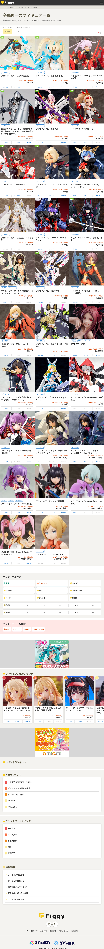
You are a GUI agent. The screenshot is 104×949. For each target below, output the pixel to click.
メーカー (8, 598)
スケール (87, 341)
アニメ (80, 341)
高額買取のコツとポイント (19, 887)
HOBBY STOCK (38, 629)
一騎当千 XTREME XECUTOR (20, 782)
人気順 (16, 31)
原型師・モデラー (24, 7)
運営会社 (53, 931)
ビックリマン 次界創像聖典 (19, 788)
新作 (6, 583)
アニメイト (17, 87)
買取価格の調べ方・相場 (18, 893)
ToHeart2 (12, 800)
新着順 (7, 31)
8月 (76, 605)
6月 (44, 605)
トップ (5, 7)
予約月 (7, 605)
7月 (60, 605)
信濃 (9, 847)
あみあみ (5, 87)
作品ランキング (12, 774)
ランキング (42, 583)
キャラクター (76, 590)
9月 (93, 605)
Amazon (98, 87)
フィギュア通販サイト (17, 874)
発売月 (7, 612)
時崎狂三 (11, 853)
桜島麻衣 (11, 828)
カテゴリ (74, 583)
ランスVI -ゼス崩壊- (16, 794)
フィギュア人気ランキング (18, 673)
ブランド (41, 598)
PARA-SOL (12, 807)
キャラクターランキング (17, 821)
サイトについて (32, 931)
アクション (5, 126)
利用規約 (74, 931)
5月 (27, 605)
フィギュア (13, 7)
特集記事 (9, 867)
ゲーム (11, 500)
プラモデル (5, 72)
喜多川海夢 (12, 841)
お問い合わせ (63, 931)
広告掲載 (43, 931)
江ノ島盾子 (12, 834)
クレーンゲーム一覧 (16, 899)
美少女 (4, 288)
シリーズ (8, 590)
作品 (39, 590)
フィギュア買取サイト (17, 881)
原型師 (73, 598)
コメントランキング (14, 762)
